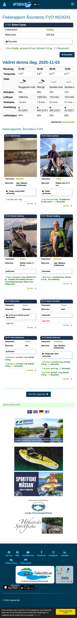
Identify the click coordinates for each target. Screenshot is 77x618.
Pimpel (25, 305)
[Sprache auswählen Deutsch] (41, 412)
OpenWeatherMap (68, 122)
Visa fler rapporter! (38, 394)
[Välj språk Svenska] (30, 412)
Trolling (50, 29)
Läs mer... (31, 203)
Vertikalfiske (58, 342)
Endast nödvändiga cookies (65, 612)
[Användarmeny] (4, 4)
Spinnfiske (20, 179)
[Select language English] (36, 412)
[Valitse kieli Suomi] (47, 412)
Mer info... (38, 615)
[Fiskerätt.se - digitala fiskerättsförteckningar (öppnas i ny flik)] (35, 574)
